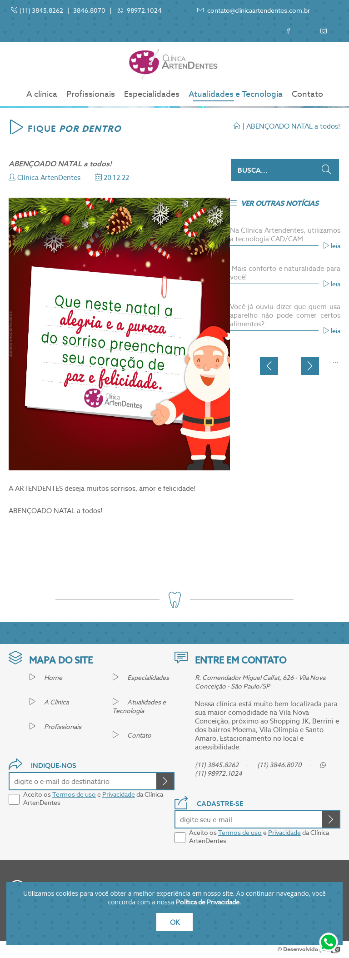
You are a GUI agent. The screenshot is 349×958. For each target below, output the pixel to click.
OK (174, 922)
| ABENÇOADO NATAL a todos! (287, 126)
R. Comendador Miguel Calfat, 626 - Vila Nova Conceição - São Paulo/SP (260, 682)
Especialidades (151, 94)
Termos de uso (74, 794)
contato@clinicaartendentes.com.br (253, 10)
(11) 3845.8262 (41, 10)
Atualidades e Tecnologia (236, 94)
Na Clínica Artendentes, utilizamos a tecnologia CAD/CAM (285, 234)
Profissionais (90, 94)
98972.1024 (143, 10)
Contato (307, 94)
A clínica (41, 94)
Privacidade (118, 794)
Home (45, 678)
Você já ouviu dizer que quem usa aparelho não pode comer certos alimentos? (285, 315)
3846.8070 (89, 10)
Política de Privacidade (207, 902)
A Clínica (49, 702)
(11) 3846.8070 (279, 765)
